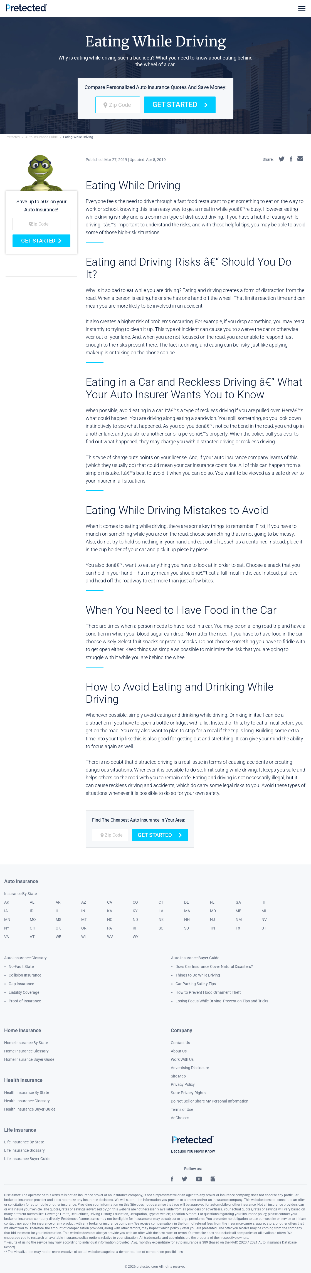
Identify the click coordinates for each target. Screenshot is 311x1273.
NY (6, 928)
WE (58, 937)
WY (135, 937)
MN (7, 919)
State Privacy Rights (188, 1093)
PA (109, 928)
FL (212, 902)
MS (58, 919)
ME (238, 911)
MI (263, 911)
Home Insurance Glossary (26, 1051)
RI (134, 928)
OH (32, 928)
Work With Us (182, 1059)
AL (32, 902)
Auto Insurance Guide (41, 137)
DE (186, 902)
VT (32, 937)
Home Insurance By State (26, 1042)
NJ (212, 919)
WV (110, 937)
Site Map (178, 1076)
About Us (179, 1051)
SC (161, 928)
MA (187, 911)
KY (135, 911)
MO (33, 919)
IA (6, 911)
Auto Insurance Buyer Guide (195, 958)
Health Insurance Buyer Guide (29, 1109)
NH (187, 919)
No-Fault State (21, 966)
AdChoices (180, 1118)
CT (161, 902)
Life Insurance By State (24, 1142)
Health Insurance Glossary (27, 1101)
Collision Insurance (25, 975)
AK (6, 902)
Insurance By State (20, 893)
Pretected (13, 137)
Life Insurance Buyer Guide (27, 1158)
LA (161, 911)
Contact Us (180, 1042)
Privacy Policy (183, 1084)
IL (57, 911)
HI (263, 902)
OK (58, 928)
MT (84, 919)
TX (238, 928)
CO (135, 902)
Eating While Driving (78, 137)
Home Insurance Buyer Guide (29, 1059)
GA (238, 902)
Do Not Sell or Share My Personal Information (209, 1101)
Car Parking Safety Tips (196, 984)
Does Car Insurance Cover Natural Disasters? (214, 966)
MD (213, 911)
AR (58, 902)
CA (109, 902)
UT (263, 928)
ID (31, 911)
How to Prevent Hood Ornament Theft (208, 992)
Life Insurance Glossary (24, 1150)
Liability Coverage (24, 992)
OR (84, 928)
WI (83, 937)
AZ (83, 902)
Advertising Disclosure (190, 1068)
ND (135, 919)
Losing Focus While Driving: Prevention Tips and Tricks (222, 1001)
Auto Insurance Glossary (25, 958)
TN (212, 928)
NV (264, 919)
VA (6, 937)
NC (109, 919)
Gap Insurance (21, 984)
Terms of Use (182, 1109)
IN (83, 911)
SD (186, 928)
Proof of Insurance (25, 1001)
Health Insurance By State (26, 1092)
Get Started (180, 104)
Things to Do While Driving (198, 975)
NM (239, 919)
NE (161, 919)
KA (109, 911)
